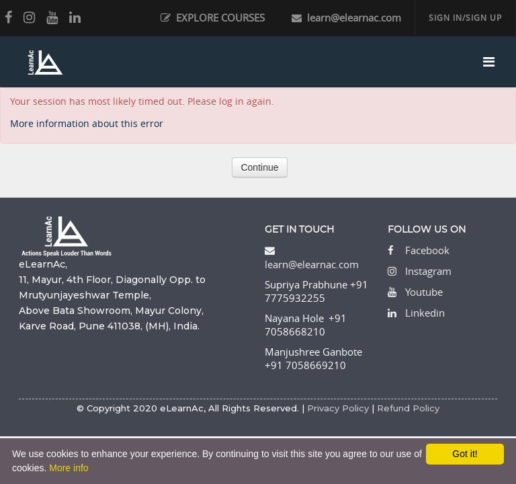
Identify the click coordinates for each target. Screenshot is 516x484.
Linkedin (425, 312)
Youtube (424, 291)
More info (68, 467)
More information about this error (86, 123)
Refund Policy (408, 408)
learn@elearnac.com (346, 17)
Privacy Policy (338, 408)
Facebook (427, 250)
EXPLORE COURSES (213, 17)
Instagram (428, 271)
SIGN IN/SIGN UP (465, 17)
